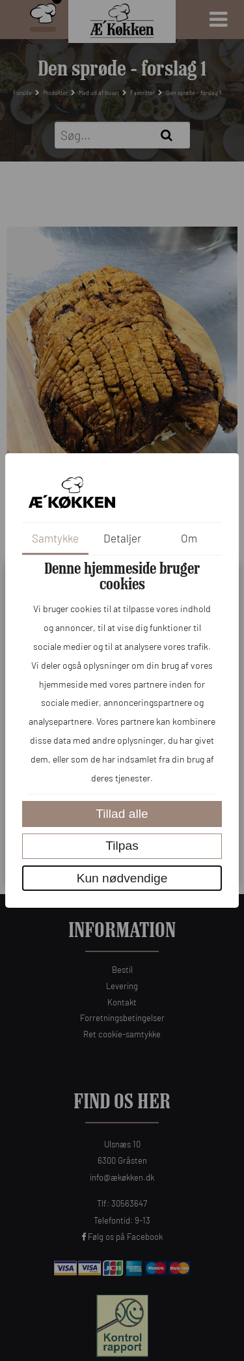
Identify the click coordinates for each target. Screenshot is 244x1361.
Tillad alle (122, 814)
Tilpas (121, 845)
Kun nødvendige (122, 878)
